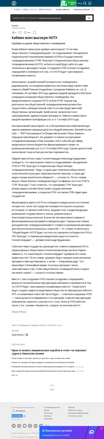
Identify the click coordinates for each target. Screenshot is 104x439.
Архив (46, 410)
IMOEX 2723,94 (44, 9)
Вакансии (48, 418)
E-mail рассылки (75, 416)
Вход (80, 3)
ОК (89, 18)
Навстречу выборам (82, 9)
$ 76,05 (17, 9)
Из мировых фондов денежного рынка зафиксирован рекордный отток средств (48, 366)
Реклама (48, 416)
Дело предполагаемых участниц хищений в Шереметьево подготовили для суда (48, 371)
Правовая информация (78, 413)
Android (71, 407)
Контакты (48, 413)
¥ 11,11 (33, 9)
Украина (15, 25)
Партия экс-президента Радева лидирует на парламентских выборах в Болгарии (43, 362)
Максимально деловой (58, 430)
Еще (15, 375)
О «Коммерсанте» (52, 407)
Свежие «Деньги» (63, 9)
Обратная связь (75, 410)
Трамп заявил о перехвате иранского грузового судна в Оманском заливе (41, 358)
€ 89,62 (25, 9)
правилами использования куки (50, 18)
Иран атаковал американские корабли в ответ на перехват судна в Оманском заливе (49, 351)
